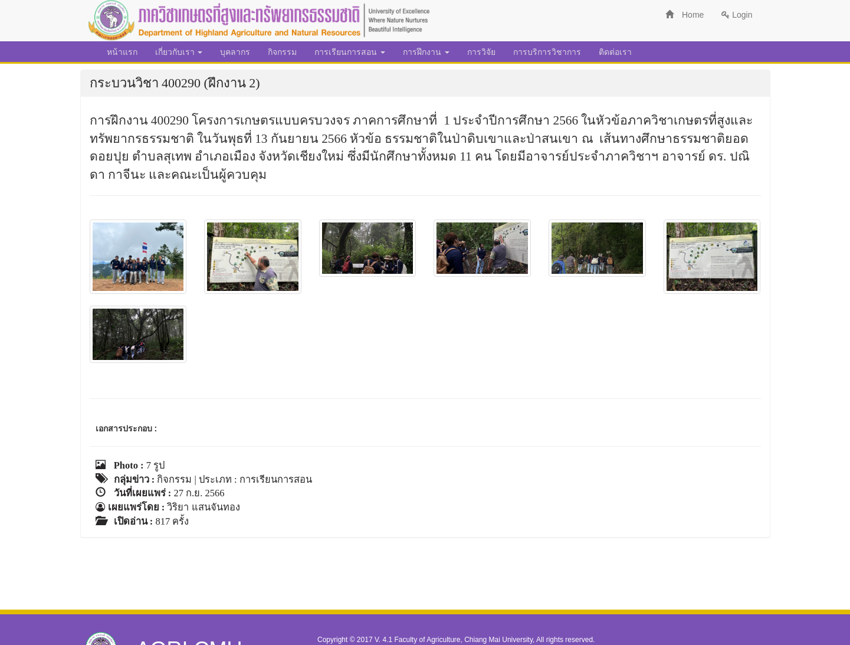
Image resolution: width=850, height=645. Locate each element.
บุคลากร (235, 52)
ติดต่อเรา (615, 52)
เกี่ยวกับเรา (179, 52)
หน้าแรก (122, 52)
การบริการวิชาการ (547, 52)
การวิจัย (481, 52)
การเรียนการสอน (349, 52)
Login (736, 14)
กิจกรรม (282, 52)
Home (684, 14)
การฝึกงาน (426, 52)
